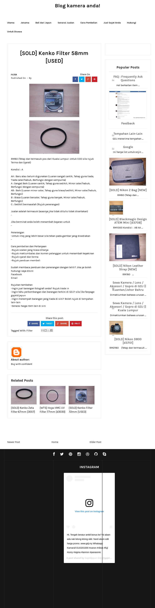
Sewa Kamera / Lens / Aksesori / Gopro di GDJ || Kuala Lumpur (128, 306)
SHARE (33, 324)
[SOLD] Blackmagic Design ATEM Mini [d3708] (128, 221)
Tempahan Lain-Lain (127, 133)
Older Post (95, 441)
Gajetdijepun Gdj (85, 558)
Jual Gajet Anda (112, 22)
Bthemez (106, 602)
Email (14, 277)
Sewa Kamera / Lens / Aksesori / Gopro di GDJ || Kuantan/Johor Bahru (128, 286)
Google (128, 147)
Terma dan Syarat (20, 162)
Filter (14, 74)
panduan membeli (29, 260)
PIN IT (75, 324)
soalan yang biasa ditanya (33, 249)
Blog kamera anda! (77, 6)
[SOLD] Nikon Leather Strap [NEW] (128, 267)
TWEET (47, 324)
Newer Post (13, 441)
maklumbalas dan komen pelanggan (40, 253)
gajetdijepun (18, 295)
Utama (10, 22)
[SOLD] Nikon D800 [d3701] (128, 341)
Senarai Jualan (66, 22)
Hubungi (131, 22)
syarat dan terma (28, 256)
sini (44, 305)
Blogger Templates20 (71, 602)
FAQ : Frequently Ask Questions (128, 78)
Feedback (128, 123)
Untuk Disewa (14, 31)
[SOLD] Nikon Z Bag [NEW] (128, 190)
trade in (64, 288)
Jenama (25, 22)
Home (54, 441)
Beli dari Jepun (43, 22)
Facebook (16, 274)
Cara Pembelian (88, 22)
